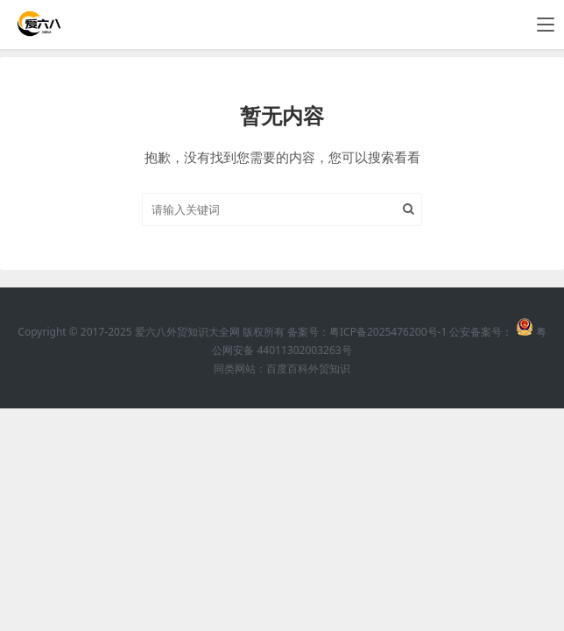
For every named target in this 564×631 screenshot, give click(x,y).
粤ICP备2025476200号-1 (388, 331)
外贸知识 (329, 368)
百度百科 (287, 368)
